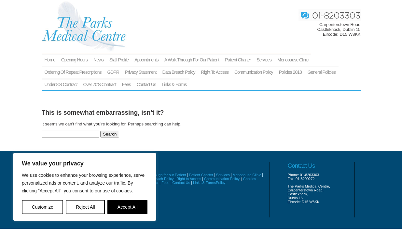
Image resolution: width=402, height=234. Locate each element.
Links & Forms (174, 84)
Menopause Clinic (292, 59)
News (98, 59)
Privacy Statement (141, 72)
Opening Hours (74, 59)
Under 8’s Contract (61, 84)
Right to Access (215, 72)
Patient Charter (238, 59)
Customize (42, 207)
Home (50, 59)
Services (263, 59)
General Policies (322, 72)
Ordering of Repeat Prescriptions (73, 72)
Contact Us (146, 84)
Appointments (146, 59)
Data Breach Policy (178, 72)
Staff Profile (119, 59)
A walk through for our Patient (191, 59)
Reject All (85, 207)
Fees (126, 84)
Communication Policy (253, 72)
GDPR (113, 72)
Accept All (127, 207)
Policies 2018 (290, 72)
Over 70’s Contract (99, 84)
